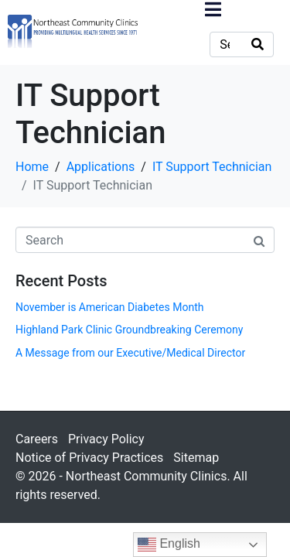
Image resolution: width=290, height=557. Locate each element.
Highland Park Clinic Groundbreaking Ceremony (129, 329)
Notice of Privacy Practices (89, 457)
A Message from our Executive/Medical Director (130, 353)
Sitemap (196, 457)
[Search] (257, 44)
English (169, 544)
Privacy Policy (106, 439)
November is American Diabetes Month (109, 307)
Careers (36, 439)
